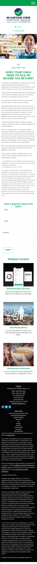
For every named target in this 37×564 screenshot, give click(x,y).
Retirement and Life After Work (18, 413)
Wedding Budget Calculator (18, 289)
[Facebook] (20, 27)
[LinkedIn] (18, 27)
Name (6, 209)
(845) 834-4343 (18, 31)
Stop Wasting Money (18, 328)
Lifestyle (18, 425)
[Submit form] (8, 250)
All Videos (18, 429)
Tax (18, 421)
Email (6, 221)
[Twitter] (15, 27)
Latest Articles (18, 427)
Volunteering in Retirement (18, 368)
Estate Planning (18, 417)
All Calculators (18, 431)
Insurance (18, 419)
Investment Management (18, 415)
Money (18, 423)
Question (6, 232)
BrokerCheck (11, 435)
